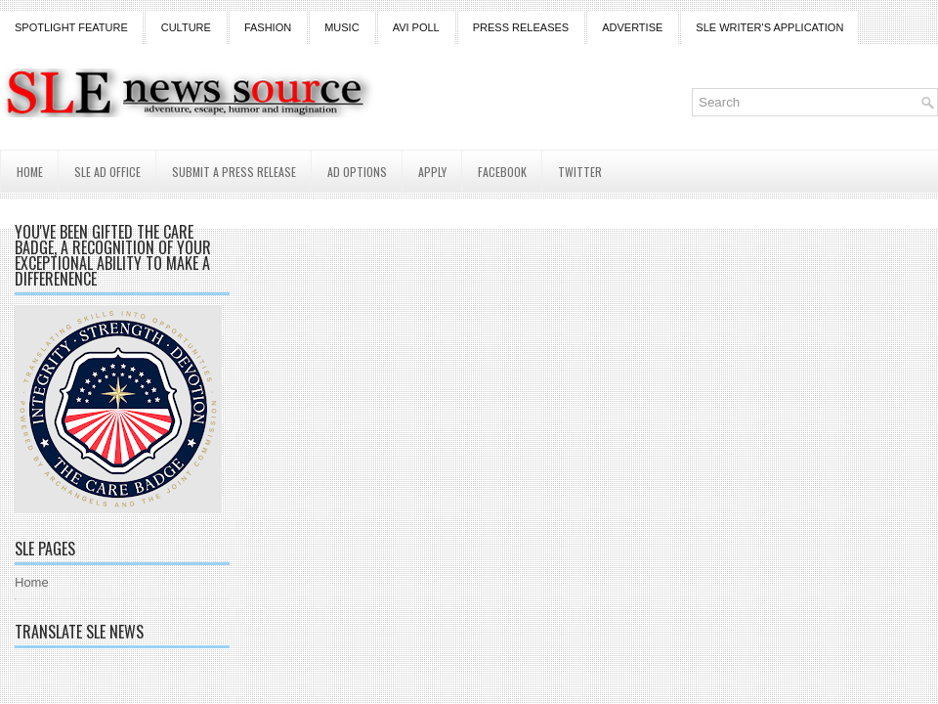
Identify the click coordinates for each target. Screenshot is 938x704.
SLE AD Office (107, 171)
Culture (186, 27)
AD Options (357, 171)
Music (341, 27)
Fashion (267, 27)
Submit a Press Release (234, 171)
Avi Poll (416, 27)
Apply (432, 171)
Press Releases (521, 27)
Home (30, 171)
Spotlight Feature (71, 27)
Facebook (502, 171)
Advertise (632, 27)
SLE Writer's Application (769, 27)
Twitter (580, 171)
